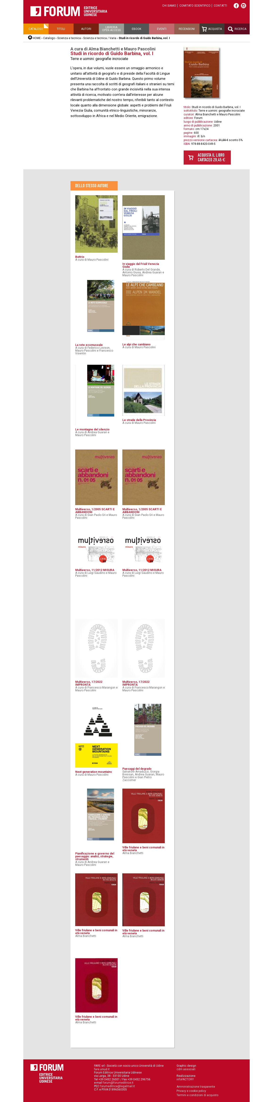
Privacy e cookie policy (191, 1091)
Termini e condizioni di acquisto (197, 1095)
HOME (37, 38)
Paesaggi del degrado (137, 768)
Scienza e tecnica (69, 38)
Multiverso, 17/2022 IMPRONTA (88, 683)
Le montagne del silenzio (92, 429)
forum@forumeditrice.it (118, 1082)
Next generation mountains (93, 772)
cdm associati (186, 1069)
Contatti (220, 5)
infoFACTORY (185, 1079)
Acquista (212, 29)
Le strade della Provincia (139, 420)
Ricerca (237, 29)
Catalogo (36, 29)
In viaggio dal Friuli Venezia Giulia (140, 265)
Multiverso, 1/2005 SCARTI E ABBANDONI (95, 511)
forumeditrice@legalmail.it (117, 1086)
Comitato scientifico (195, 5)
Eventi (161, 29)
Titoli (61, 29)
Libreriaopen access (111, 29)
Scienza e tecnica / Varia (99, 38)
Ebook (136, 29)
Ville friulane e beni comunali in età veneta (143, 849)
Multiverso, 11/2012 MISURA (94, 570)
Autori (86, 29)
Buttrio (79, 257)
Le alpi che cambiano (136, 344)
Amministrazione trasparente (196, 1086)
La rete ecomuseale (89, 345)
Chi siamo (169, 5)
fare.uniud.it (102, 1069)
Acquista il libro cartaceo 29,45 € (211, 157)
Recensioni (187, 29)
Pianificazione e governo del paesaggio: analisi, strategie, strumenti (94, 856)
